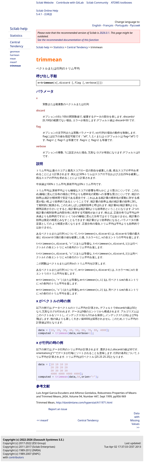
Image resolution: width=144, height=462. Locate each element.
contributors (16, 457)
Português (121, 25)
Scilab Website (45, 2)
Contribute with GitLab (70, 2)
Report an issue (57, 409)
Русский (135, 25)
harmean (14, 55)
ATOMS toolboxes (121, 2)
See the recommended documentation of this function (68, 40)
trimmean (15, 65)
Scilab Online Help (47, 10)
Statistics (16, 35)
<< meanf (42, 420)
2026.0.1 (104, 33)
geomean (15, 51)
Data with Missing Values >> (134, 420)
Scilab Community (97, 2)
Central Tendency (16, 44)
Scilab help (19, 28)
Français (108, 25)
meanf (13, 62)
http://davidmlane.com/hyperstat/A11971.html (84, 402)
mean (13, 58)
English (96, 25)
